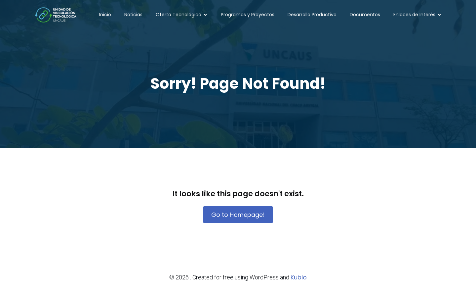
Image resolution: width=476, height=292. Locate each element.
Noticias (133, 15)
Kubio (299, 277)
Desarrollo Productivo (312, 15)
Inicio (105, 15)
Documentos (365, 15)
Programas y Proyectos (247, 15)
